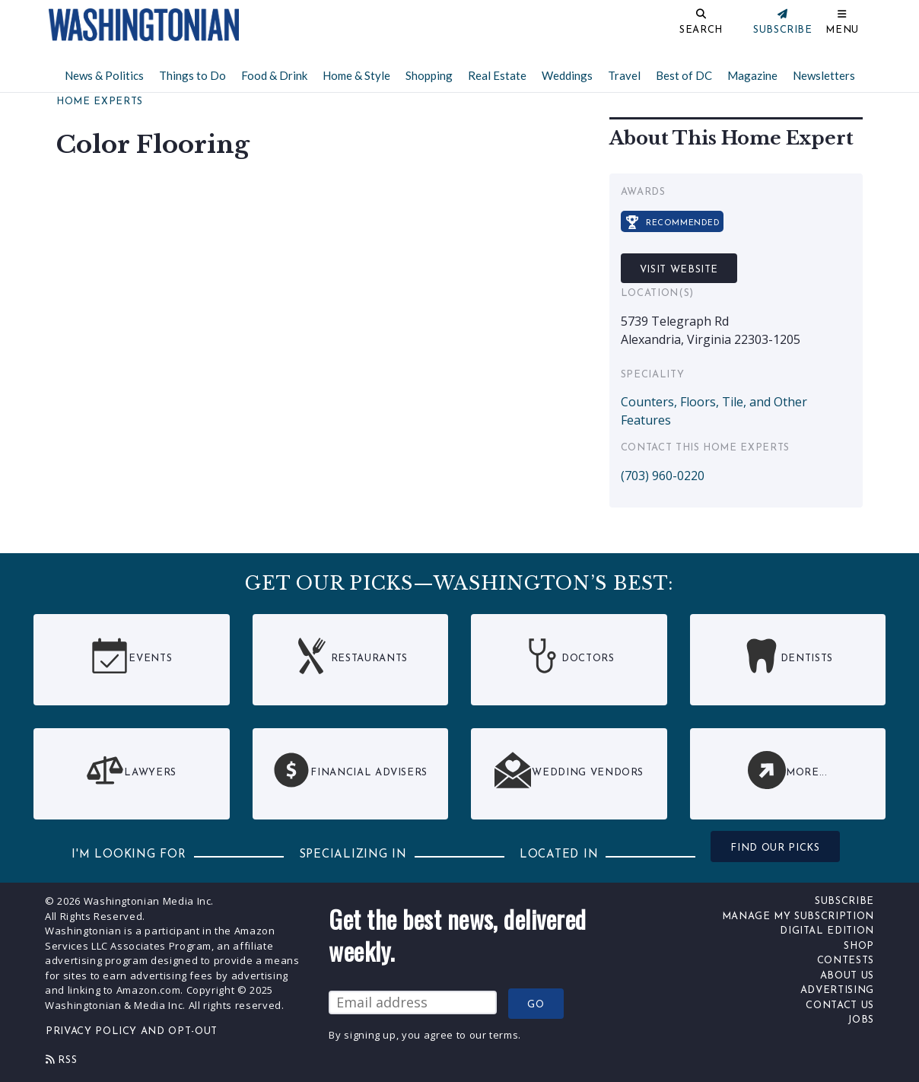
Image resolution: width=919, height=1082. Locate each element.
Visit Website (679, 270)
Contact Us (840, 1005)
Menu (842, 30)
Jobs (860, 1020)
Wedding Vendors (569, 770)
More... (788, 770)
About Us (847, 976)
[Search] (651, 25)
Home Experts (99, 102)
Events (131, 656)
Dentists (788, 656)
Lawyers (131, 770)
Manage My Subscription (798, 916)
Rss (61, 1060)
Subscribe (844, 901)
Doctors (569, 656)
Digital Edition (827, 931)
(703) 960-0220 (662, 475)
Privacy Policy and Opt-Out (132, 1031)
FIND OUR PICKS (774, 848)
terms (503, 1035)
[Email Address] (413, 1002)
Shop (859, 946)
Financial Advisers (350, 770)
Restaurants (350, 656)
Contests (845, 961)
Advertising (837, 990)
